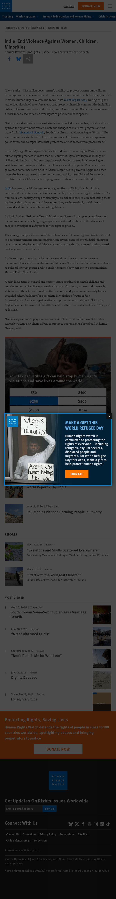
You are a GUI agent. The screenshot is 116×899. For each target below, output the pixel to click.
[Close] (109, 416)
